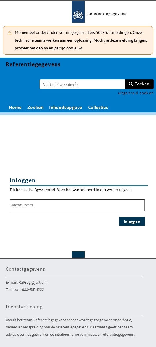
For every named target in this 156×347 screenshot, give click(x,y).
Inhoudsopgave (65, 107)
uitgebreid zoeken (136, 93)
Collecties (98, 107)
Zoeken (142, 83)
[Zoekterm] (82, 84)
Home (15, 107)
